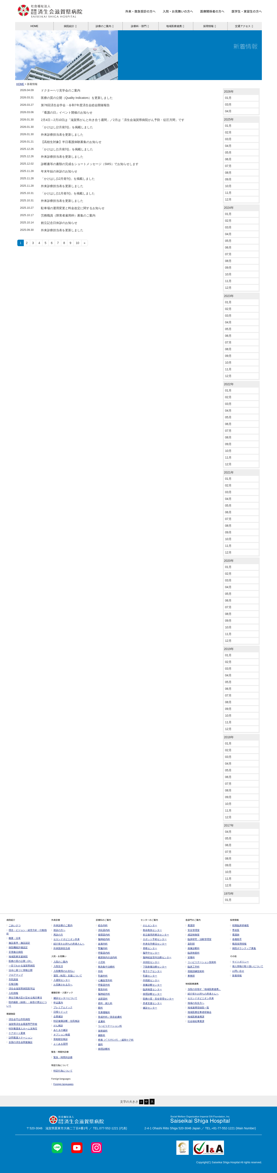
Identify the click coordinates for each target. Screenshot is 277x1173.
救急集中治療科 (105, 966)
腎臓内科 (102, 948)
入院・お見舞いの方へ (178, 11)
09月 (228, 179)
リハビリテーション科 (109, 1026)
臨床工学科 (192, 966)
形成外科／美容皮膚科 (109, 1017)
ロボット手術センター (154, 939)
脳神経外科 (103, 994)
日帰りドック (59, 1012)
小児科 (100, 962)
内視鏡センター (150, 980)
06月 (228, 159)
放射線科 (102, 1030)
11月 (228, 192)
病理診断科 (103, 1049)
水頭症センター (150, 962)
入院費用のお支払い (63, 971)
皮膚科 (100, 1021)
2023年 (229, 296)
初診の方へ (58, 930)
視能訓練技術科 (194, 971)
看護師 (234, 934)
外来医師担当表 (60, 948)
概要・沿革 (13, 938)
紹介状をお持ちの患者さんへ (67, 943)
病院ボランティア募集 (243, 948)
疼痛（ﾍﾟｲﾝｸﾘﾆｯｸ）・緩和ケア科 (115, 1039)
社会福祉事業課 (194, 1021)
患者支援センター (151, 1003)
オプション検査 (60, 1034)
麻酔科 (100, 1035)
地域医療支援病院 (17, 956)
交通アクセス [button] (244, 26)
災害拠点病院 (14, 952)
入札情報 (12, 993)
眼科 (99, 1007)
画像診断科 (192, 948)
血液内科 (102, 943)
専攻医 (234, 930)
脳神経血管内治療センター (156, 957)
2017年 (229, 825)
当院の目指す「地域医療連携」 (203, 989)
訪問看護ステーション (19, 1037)
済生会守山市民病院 (18, 1019)
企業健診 (57, 1016)
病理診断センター (151, 994)
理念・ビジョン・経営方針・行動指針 (26, 932)
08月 (228, 172)
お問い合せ (237, 971)
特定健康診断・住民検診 (65, 1021)
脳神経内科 (103, 939)
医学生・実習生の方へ (247, 11)
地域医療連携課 (194, 1016)
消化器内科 (103, 930)
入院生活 (57, 966)
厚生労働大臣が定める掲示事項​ (24, 997)
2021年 (229, 472)
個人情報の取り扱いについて (246, 966)
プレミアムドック (61, 1007)
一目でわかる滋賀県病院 (20, 965)
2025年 (229, 119)
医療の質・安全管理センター (157, 998)
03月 (228, 104)
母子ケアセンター (151, 971)
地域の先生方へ (194, 1003)
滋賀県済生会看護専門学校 (21, 1024)
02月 (228, 132)
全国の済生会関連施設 (19, 1042)
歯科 (99, 1044)
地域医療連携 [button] (175, 26)
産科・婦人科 (104, 1003)
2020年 (229, 560)
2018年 (229, 737)
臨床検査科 (192, 953)
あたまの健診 (59, 1030)
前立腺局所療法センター (155, 934)
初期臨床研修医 (239, 925)
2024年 (229, 207)
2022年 (229, 384)
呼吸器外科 (103, 985)
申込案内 (57, 1002)
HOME (34, 26)
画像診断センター (151, 985)
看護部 (190, 925)
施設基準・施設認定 (18, 943)
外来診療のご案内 (61, 925)
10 (77, 243)
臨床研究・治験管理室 (198, 939)
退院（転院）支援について (66, 975)
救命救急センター (151, 930)
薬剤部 (190, 943)
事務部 (190, 975)
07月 (228, 166)
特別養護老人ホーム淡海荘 (21, 1028)
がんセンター (149, 925)
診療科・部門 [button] (140, 26)
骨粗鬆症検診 (59, 1039)
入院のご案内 (59, 961)
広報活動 (13, 984)
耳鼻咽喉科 (103, 1012)
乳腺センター (149, 975)
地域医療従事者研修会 (198, 1012)
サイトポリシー (239, 961)
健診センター (149, 1007)
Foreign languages (62, 1084)
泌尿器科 (102, 998)
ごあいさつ (13, 925)
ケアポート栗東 (15, 1033)
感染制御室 (192, 934)
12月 (228, 199)
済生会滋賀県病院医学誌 (20, 988)
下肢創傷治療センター (154, 966)
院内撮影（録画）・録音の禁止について (26, 1004)
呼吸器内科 (103, 953)
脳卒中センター (150, 953)
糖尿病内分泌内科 (106, 957)
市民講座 (12, 979)
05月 (228, 152)
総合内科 (102, 925)
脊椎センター (149, 948)
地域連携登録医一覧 (197, 1007)
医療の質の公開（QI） (19, 961)
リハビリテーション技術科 (200, 962)
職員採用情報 (238, 943)
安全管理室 (192, 930)
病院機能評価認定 (17, 947)
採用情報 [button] (210, 26)
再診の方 (57, 934)
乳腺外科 (102, 975)
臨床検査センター (151, 989)
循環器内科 (103, 934)
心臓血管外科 (104, 980)
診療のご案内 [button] (105, 26)
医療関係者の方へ (212, 11)
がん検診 (57, 1025)
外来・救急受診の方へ (140, 11)
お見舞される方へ (61, 984)
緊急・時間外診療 (61, 1057)
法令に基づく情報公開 (19, 970)
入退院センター (60, 980)
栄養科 (190, 957)
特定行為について (61, 1070)
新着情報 (236, 975)
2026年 (229, 91)
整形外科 (102, 989)
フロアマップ (14, 975)
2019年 (229, 649)
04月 (228, 111)
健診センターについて (64, 998)
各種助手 (236, 939)
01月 (228, 97)
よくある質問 (59, 1044)
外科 (99, 971)
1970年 (229, 893)
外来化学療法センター (154, 943)
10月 (228, 186)
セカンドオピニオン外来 (65, 939)
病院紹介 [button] (71, 26)
